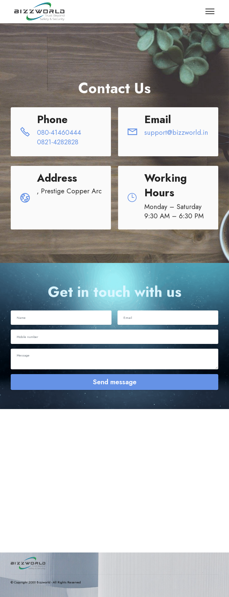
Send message (115, 382)
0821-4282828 (57, 142)
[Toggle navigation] (210, 11)
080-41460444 (60, 132)
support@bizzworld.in (176, 132)
